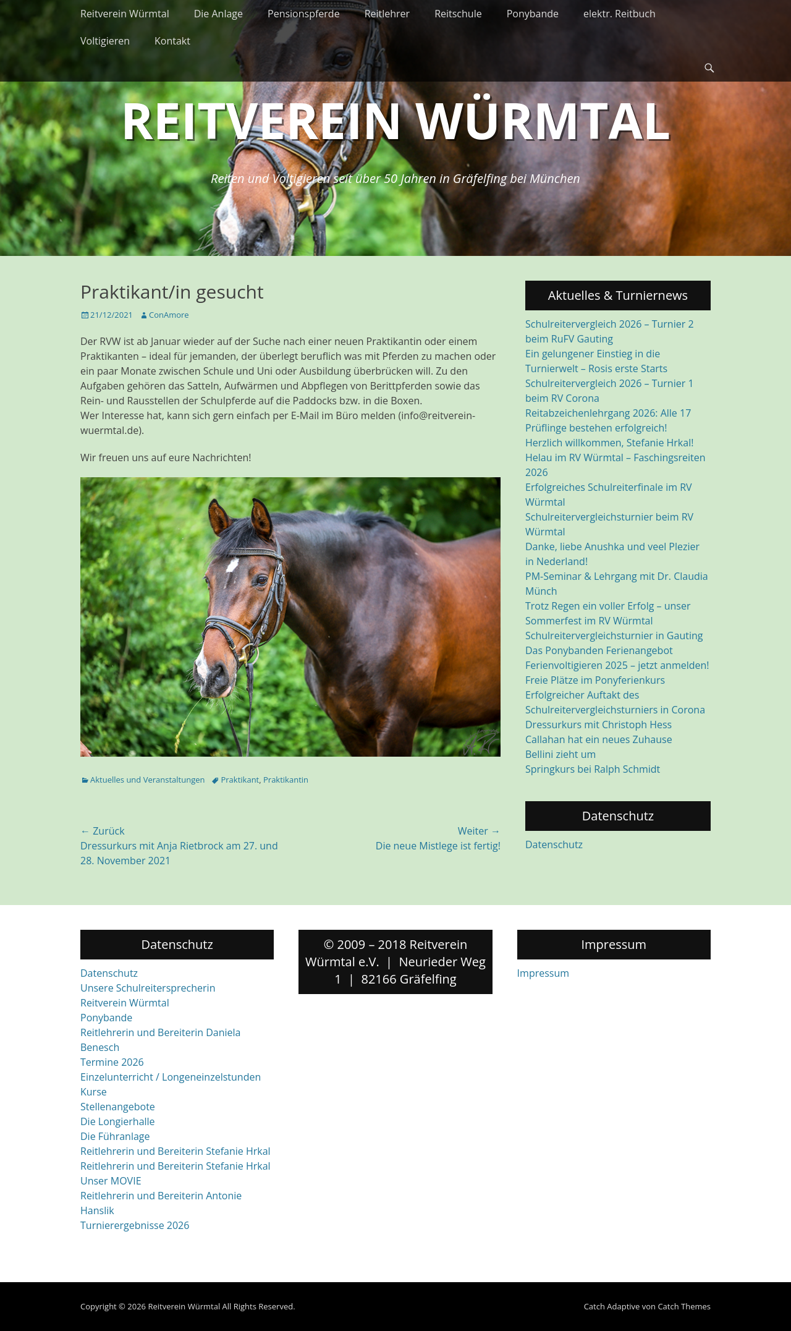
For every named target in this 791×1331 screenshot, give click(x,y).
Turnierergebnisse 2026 (134, 1225)
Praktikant (240, 779)
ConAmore (169, 314)
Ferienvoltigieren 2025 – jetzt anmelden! (617, 665)
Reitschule (458, 13)
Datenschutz (554, 844)
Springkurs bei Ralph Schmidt (592, 769)
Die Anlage (218, 13)
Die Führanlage (115, 1136)
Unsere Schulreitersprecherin (147, 988)
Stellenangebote (117, 1106)
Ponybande (533, 13)
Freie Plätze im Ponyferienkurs (595, 680)
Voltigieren (105, 41)
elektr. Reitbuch (619, 13)
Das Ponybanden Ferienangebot (599, 650)
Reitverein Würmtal (124, 13)
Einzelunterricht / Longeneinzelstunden (170, 1077)
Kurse (93, 1092)
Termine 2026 (112, 1062)
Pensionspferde (304, 13)
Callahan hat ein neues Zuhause (598, 739)
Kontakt (172, 41)
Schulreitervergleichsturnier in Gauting (614, 635)
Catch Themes (684, 1306)
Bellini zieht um (560, 754)
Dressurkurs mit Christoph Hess (598, 724)
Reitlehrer (387, 13)
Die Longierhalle (117, 1121)
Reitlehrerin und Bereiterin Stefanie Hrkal (175, 1151)
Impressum (543, 973)
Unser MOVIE (111, 1181)
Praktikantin (285, 779)
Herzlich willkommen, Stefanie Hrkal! (609, 442)
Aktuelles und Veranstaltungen (147, 779)
